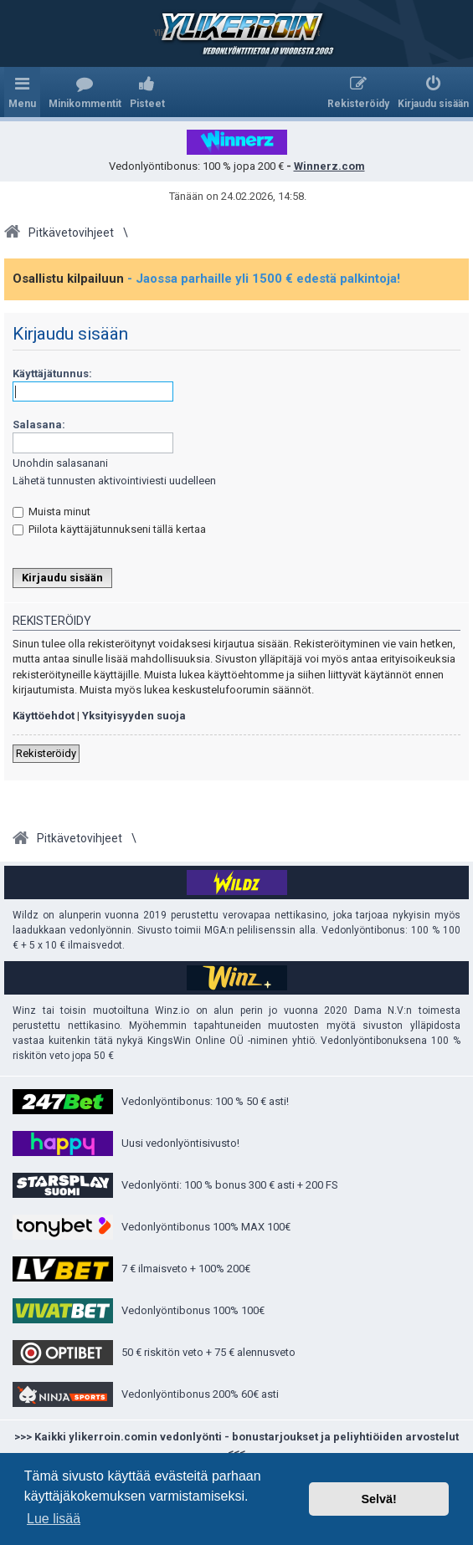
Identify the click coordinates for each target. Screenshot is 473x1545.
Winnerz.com (329, 166)
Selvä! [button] (378, 1499)
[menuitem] (85, 92)
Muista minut (51, 511)
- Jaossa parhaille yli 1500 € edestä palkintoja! (263, 278)
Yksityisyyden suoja (134, 715)
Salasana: (39, 424)
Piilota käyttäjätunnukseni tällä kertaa (109, 529)
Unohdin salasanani (60, 463)
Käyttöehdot (44, 715)
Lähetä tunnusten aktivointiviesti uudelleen (114, 480)
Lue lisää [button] (53, 1519)
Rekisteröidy (46, 753)
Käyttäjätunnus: (52, 373)
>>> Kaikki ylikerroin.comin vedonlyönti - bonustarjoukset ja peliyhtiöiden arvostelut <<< (236, 1445)
